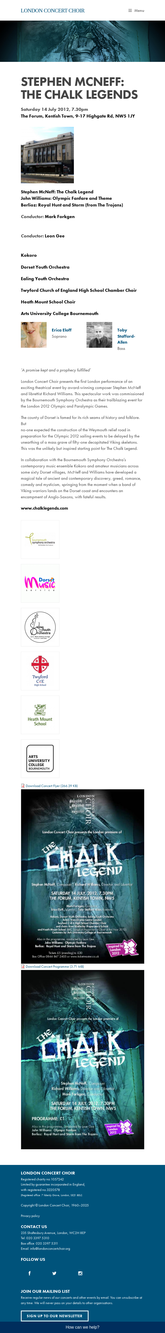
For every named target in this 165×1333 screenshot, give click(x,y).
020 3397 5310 (37, 1238)
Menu (136, 10)
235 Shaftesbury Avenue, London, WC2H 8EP (53, 1232)
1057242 (57, 1179)
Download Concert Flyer (43, 785)
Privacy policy (30, 1215)
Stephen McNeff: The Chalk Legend (57, 192)
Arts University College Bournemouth (59, 313)
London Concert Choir (53, 10)
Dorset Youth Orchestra (45, 267)
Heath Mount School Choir (48, 302)
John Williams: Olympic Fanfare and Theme (66, 198)
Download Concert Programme (47, 966)
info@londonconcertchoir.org (50, 1248)
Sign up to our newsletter (55, 1316)
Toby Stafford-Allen (126, 336)
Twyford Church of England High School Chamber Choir (79, 290)
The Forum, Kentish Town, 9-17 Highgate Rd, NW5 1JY (78, 116)
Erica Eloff (62, 330)
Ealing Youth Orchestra (45, 278)
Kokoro (29, 255)
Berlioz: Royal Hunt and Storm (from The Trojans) (72, 205)
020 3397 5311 (47, 1243)
